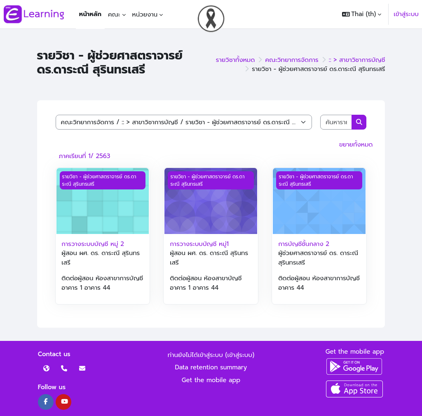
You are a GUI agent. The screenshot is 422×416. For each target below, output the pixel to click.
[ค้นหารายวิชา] (336, 122)
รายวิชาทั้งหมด (235, 59)
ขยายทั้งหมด (356, 144)
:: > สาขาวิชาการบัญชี (357, 59)
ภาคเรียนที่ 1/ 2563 (84, 156)
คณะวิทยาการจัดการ (291, 59)
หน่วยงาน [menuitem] (145, 14)
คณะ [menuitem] (114, 14)
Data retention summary (211, 367)
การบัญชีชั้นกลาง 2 (303, 243)
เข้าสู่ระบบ (406, 14)
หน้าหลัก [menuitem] (90, 14)
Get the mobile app (211, 380)
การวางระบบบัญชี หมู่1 (199, 243)
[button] (362, 14)
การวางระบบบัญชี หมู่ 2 (92, 243)
